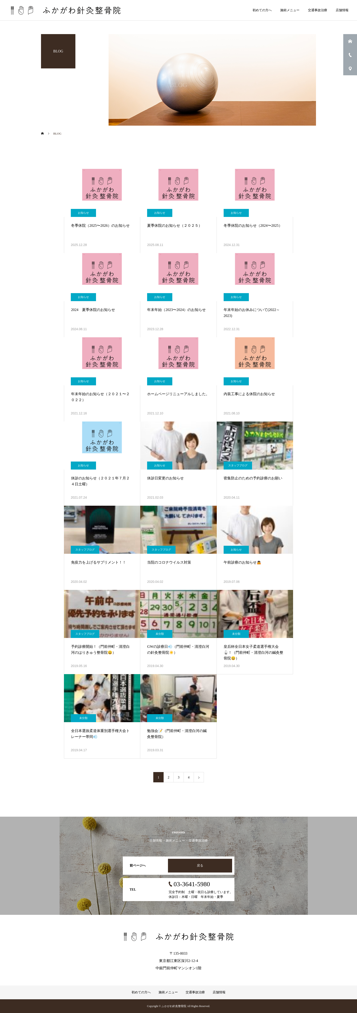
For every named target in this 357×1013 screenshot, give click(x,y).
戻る (200, 865)
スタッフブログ (237, 465)
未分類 (160, 633)
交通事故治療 (317, 10)
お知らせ (83, 212)
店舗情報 (342, 10)
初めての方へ (262, 10)
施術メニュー (289, 10)
